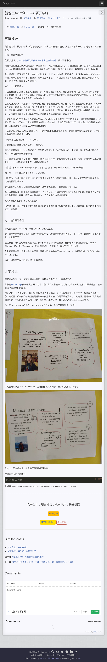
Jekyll (42, 658)
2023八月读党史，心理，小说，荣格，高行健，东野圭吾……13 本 (42, 562)
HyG (79, 658)
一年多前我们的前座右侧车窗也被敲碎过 (37, 60)
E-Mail (41, 584)
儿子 (58, 18)
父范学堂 (27, 18)
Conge (6, 3)
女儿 (53, 18)
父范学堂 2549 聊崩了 (17, 547)
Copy (100, 479)
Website (73, 584)
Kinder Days (16, 284)
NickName (11, 584)
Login (85, 612)
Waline (95, 632)
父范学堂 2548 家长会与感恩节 (21, 551)
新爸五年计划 (43, 18)
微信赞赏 (62, 522)
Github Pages (53, 658)
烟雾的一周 (14, 27)
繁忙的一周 (28, 27)
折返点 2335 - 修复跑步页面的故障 (27, 557)
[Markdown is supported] (9, 612)
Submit (95, 612)
